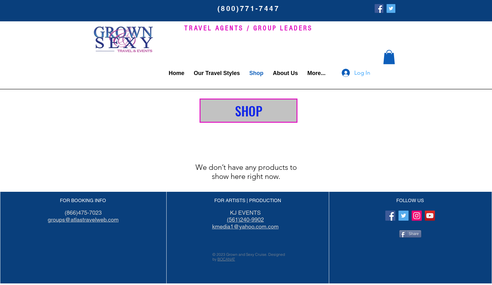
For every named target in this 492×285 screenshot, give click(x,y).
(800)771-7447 (248, 8)
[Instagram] (417, 216)
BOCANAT (226, 259)
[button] (389, 57)
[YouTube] (430, 216)
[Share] (410, 234)
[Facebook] (379, 8)
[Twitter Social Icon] (391, 8)
